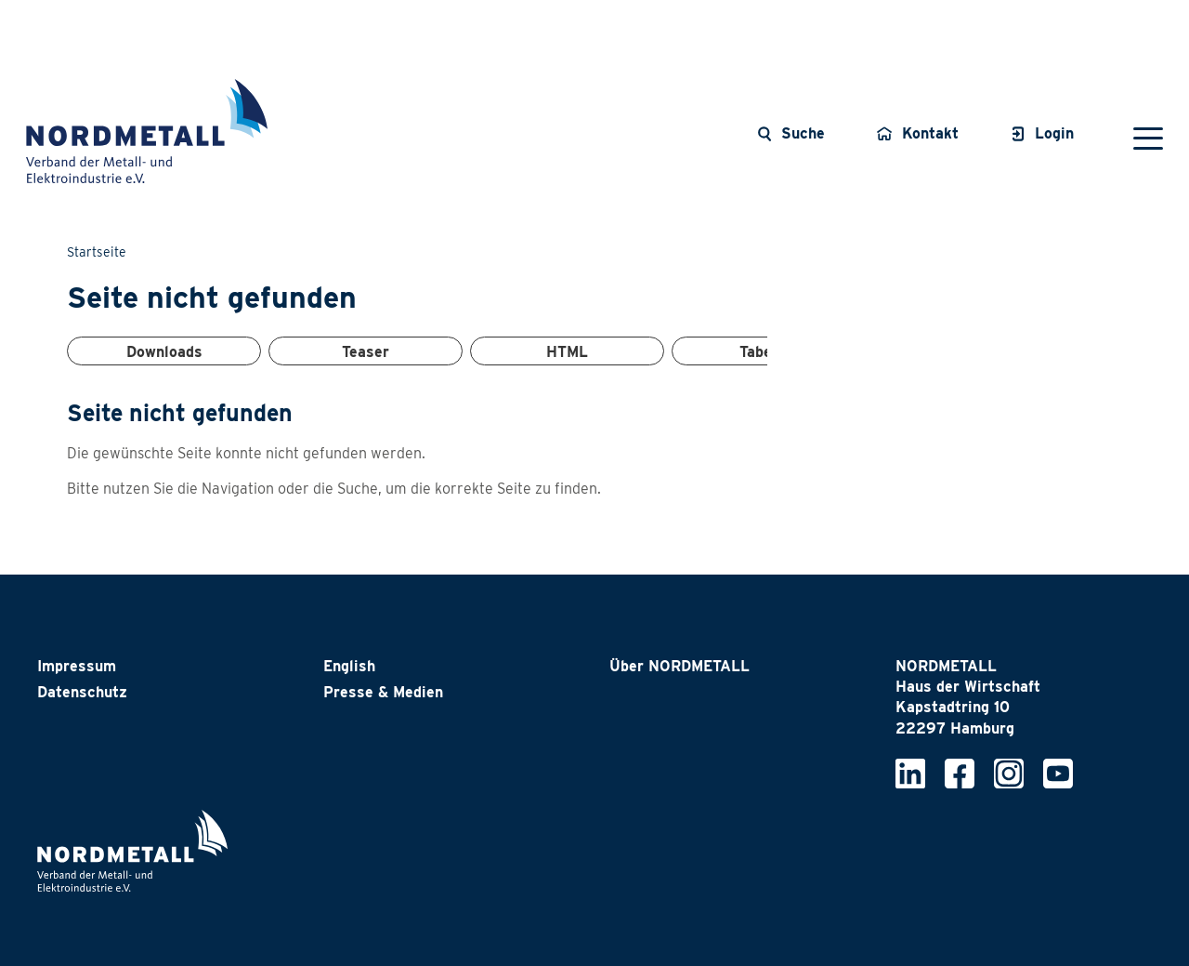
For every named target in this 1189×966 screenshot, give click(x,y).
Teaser (365, 352)
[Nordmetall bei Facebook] (959, 772)
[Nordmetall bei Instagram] (1009, 772)
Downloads (164, 352)
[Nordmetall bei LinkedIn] (910, 772)
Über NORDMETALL (679, 666)
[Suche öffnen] (791, 134)
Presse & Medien (383, 692)
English (349, 666)
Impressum (76, 666)
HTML (567, 352)
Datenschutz (82, 692)
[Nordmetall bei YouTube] (1058, 772)
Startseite (96, 252)
